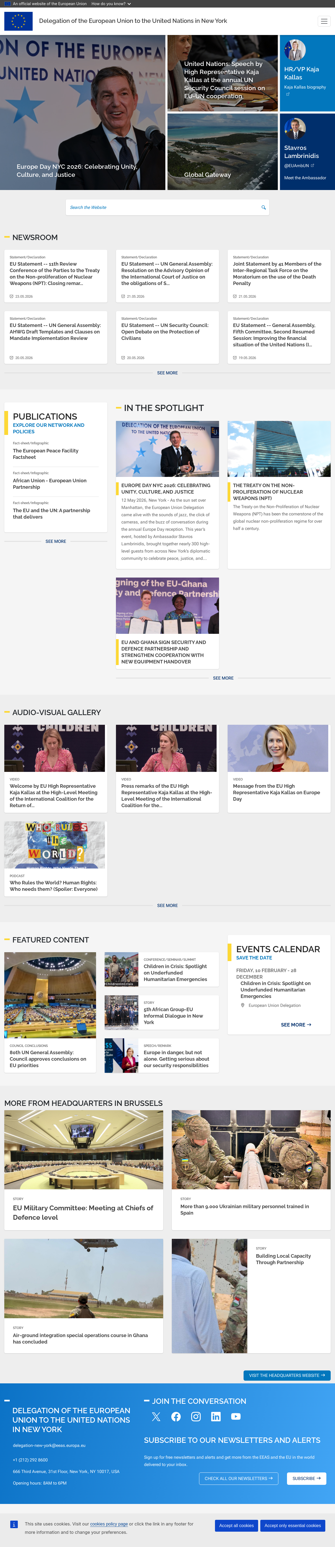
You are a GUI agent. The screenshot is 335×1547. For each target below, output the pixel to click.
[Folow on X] (156, 1417)
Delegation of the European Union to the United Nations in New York (133, 20)
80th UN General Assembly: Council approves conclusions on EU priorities (48, 1059)
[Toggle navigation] (324, 21)
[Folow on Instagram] (196, 1417)
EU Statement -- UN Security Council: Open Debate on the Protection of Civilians (164, 331)
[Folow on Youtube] (236, 1417)
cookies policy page (109, 1524)
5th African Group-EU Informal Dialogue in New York (173, 1016)
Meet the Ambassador (305, 177)
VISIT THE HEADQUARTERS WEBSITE (284, 1375)
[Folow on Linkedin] (216, 1417)
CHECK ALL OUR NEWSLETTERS (236, 1478)
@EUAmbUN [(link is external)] (299, 165)
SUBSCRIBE (304, 1478)
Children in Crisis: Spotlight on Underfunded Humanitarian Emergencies (175, 973)
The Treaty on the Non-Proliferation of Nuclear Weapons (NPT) (268, 492)
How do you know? (111, 3)
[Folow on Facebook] (176, 1417)
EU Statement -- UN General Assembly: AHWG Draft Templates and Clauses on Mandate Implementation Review (55, 331)
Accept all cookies (236, 1525)
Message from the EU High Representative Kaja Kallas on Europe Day (276, 792)
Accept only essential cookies (293, 1525)
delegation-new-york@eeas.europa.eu (49, 1445)
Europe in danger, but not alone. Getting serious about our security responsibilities (176, 1059)
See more (167, 372)
